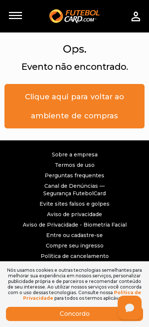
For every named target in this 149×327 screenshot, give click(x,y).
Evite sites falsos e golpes (74, 203)
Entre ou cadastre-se (74, 235)
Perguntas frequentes (74, 175)
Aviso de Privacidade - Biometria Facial (75, 224)
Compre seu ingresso (75, 245)
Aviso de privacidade (74, 214)
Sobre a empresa (75, 154)
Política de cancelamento (75, 256)
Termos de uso (75, 165)
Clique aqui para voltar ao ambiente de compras (74, 106)
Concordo (75, 313)
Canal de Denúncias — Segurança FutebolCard (74, 190)
